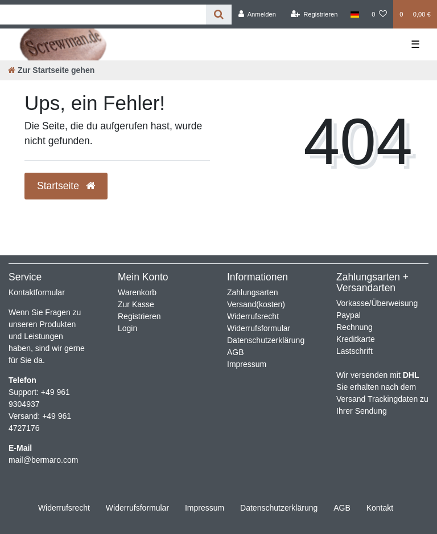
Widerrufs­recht (64, 507)
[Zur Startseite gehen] (51, 70)
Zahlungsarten (252, 292)
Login (127, 328)
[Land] (354, 14)
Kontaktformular (37, 292)
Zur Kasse (136, 304)
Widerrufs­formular (137, 507)
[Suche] (219, 15)
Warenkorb (137, 292)
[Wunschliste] (379, 14)
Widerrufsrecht (253, 316)
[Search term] (103, 15)
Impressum (246, 364)
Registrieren (139, 316)
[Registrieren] (314, 14)
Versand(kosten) (256, 304)
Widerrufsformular (258, 328)
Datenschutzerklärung (265, 340)
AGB (235, 352)
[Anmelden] (257, 14)
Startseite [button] (66, 185)
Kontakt (379, 507)
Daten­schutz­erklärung (279, 507)
